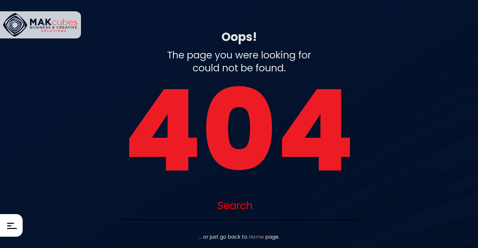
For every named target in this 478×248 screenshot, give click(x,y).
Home (256, 237)
